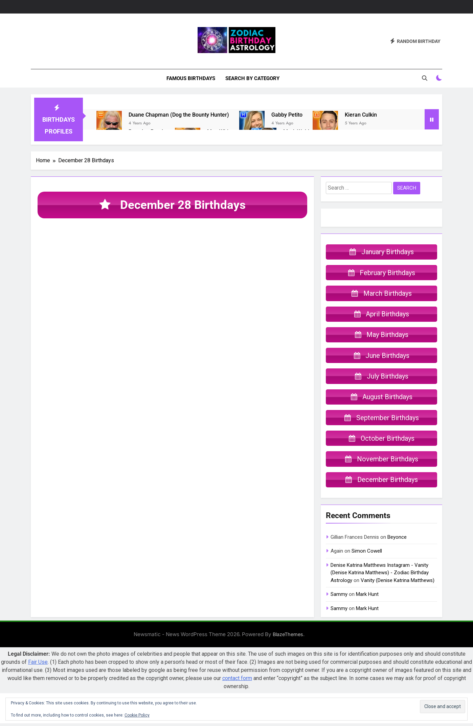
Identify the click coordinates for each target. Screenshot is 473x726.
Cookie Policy (137, 715)
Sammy (339, 597)
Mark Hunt (367, 597)
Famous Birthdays (190, 78)
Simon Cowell (367, 554)
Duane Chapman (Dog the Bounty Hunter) (179, 115)
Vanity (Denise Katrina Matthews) (397, 583)
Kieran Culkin (361, 115)
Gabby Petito (286, 115)
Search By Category (252, 78)
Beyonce (397, 540)
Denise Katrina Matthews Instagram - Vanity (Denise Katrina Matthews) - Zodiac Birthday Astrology (380, 575)
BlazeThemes (288, 637)
